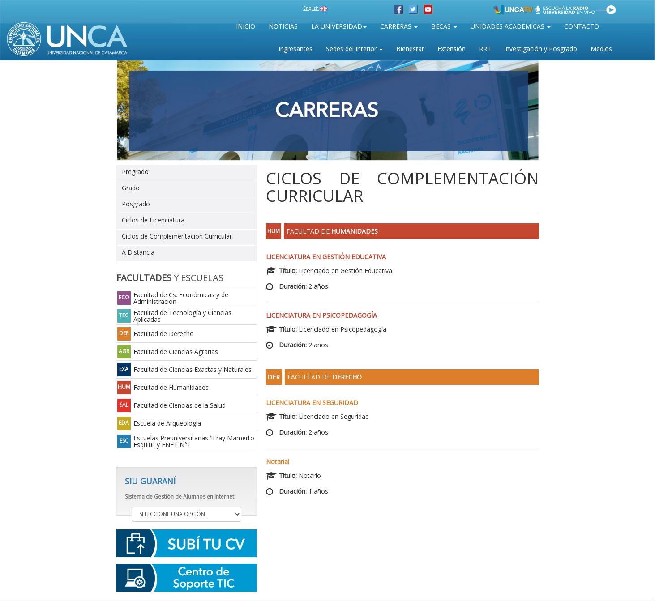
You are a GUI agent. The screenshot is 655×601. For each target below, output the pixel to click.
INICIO (245, 26)
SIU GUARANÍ (150, 481)
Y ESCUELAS (169, 278)
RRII (485, 48)
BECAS (444, 26)
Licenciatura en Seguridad (312, 402)
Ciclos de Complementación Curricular (177, 236)
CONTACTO (581, 26)
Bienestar (410, 48)
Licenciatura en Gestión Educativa (326, 256)
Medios (601, 48)
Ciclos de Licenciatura (153, 220)
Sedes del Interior (354, 48)
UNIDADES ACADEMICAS (511, 26)
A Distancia (138, 252)
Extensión (451, 48)
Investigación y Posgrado (540, 48)
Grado (131, 187)
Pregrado (135, 171)
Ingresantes (295, 48)
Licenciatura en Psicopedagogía (321, 315)
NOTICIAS (283, 26)
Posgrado (136, 204)
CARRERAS (399, 26)
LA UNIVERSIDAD (339, 26)
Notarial (277, 461)
